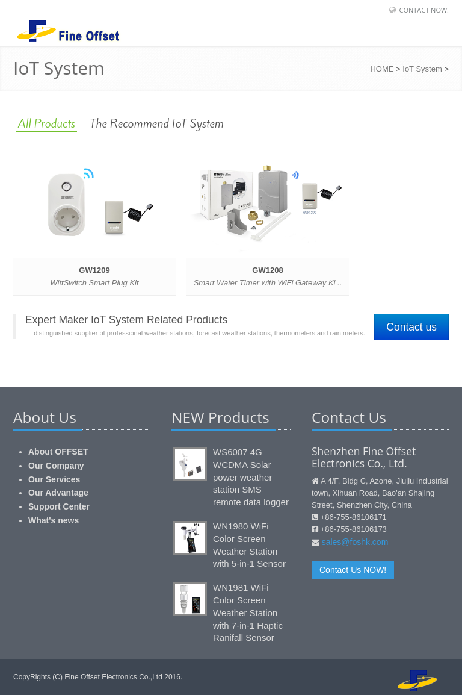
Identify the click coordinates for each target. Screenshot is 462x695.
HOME (381, 68)
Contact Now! (424, 9)
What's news (53, 520)
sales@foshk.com (355, 542)
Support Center (59, 506)
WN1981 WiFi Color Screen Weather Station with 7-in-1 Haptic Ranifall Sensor (248, 612)
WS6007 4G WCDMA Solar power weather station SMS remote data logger (251, 477)
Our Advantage (58, 492)
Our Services (54, 479)
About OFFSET (58, 452)
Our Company (56, 465)
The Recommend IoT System (157, 123)
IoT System (422, 68)
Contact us (411, 327)
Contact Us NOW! (352, 570)
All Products (46, 123)
